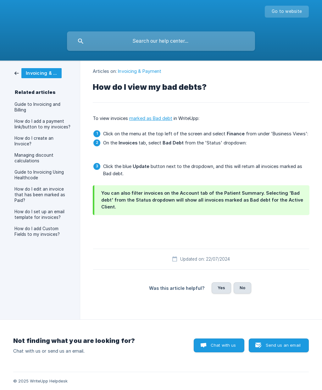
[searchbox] (161, 41)
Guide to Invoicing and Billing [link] (37, 107)
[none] (287, 12)
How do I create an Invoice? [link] (33, 141)
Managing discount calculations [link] (33, 158)
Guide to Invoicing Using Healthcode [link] (39, 175)
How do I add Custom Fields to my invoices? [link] (37, 231)
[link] (38, 73)
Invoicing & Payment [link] (139, 71)
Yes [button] (221, 287)
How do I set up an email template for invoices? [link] (39, 214)
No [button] (242, 287)
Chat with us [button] (223, 345)
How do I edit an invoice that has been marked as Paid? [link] (39, 195)
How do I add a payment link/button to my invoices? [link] (42, 124)
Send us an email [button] (283, 345)
